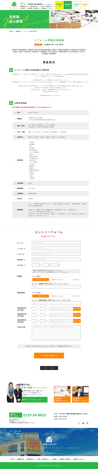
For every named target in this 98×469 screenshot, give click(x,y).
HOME (12, 459)
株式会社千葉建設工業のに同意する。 (49, 346)
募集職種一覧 (23, 6)
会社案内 (22, 8)
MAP (85, 413)
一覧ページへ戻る (49, 368)
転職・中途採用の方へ (47, 6)
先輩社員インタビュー (47, 8)
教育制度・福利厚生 (33, 8)
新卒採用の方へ (34, 6)
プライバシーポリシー (45, 346)
